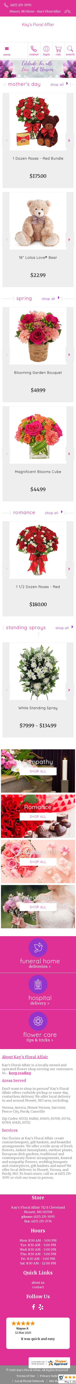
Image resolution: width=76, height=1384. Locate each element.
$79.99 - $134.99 (38, 726)
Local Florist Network (29, 1381)
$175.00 (38, 176)
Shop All (57, 84)
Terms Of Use (25, 1376)
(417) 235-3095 (21, 5)
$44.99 (38, 489)
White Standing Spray (38, 708)
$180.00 (38, 604)
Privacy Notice (50, 1376)
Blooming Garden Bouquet (38, 372)
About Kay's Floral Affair (25, 1057)
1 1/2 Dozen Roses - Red (38, 587)
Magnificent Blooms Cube (38, 471)
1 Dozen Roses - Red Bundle (38, 158)
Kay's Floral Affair (38, 24)
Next (70, 140)
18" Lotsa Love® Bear (38, 257)
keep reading (20, 1073)
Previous (6, 140)
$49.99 (38, 390)
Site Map (55, 1381)
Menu (6, 54)
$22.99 (38, 275)
